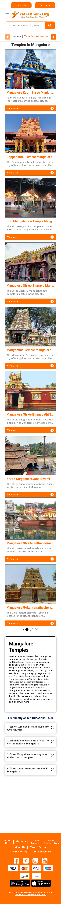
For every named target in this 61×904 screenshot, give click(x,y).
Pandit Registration (51, 841)
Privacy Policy (18, 851)
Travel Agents (35, 841)
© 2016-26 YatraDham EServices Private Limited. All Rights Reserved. (30, 893)
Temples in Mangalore (38, 36)
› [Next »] (36, 630)
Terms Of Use (38, 847)
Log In (21, 5)
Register (45, 5)
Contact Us (6, 841)
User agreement (41, 851)
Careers (21, 841)
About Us (19, 847)
